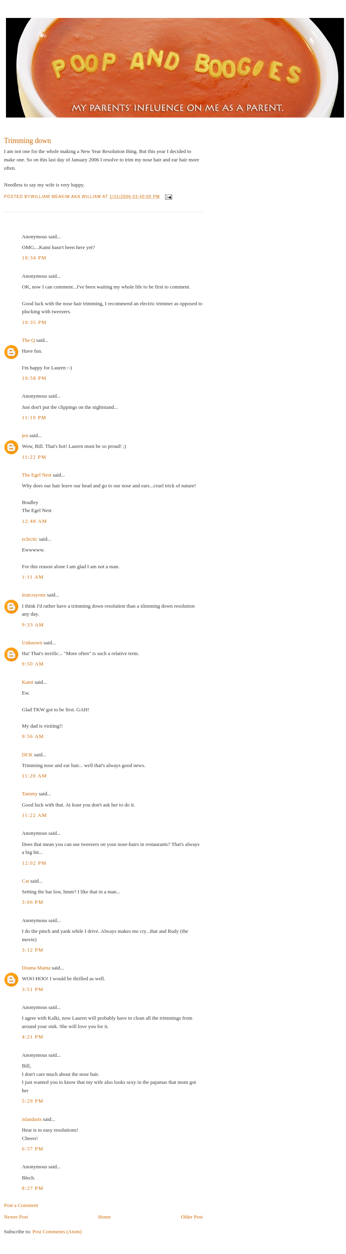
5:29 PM (32, 1101)
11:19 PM (34, 417)
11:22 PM (34, 457)
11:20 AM (34, 776)
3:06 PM (32, 902)
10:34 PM (34, 258)
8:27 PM (32, 1188)
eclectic (30, 539)
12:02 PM (34, 863)
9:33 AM (33, 625)
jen (25, 435)
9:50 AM (33, 664)
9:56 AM (33, 736)
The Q (28, 340)
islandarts (32, 1119)
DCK (27, 755)
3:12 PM (32, 950)
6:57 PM (32, 1149)
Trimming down (27, 141)
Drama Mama (36, 968)
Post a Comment (21, 1205)
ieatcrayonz (34, 595)
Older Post (192, 1217)
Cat (25, 881)
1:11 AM (33, 577)
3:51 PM (32, 989)
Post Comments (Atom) (57, 1231)
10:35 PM (34, 322)
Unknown (32, 643)
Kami (27, 682)
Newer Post (16, 1217)
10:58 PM (34, 378)
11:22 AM (34, 815)
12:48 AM (34, 521)
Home (104, 1217)
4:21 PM (32, 1037)
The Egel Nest (36, 475)
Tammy (30, 794)
